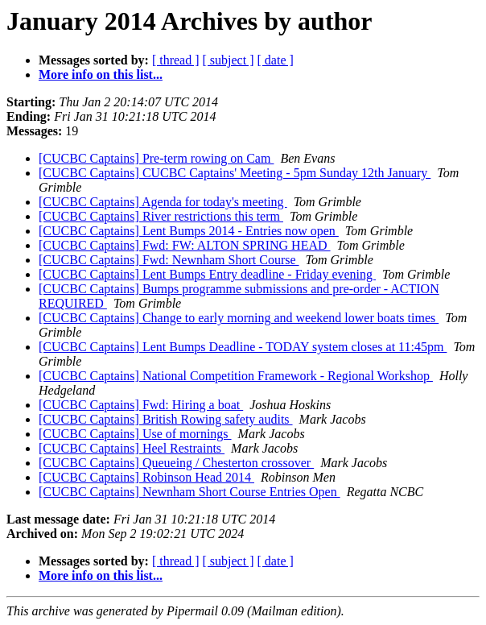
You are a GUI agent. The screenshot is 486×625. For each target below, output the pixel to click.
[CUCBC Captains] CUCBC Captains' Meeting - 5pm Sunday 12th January (234, 173)
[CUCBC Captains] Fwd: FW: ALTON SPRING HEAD (185, 245)
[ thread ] (176, 60)
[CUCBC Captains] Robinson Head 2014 (146, 477)
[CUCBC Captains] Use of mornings (135, 434)
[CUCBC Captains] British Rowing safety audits (166, 419)
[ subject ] (228, 60)
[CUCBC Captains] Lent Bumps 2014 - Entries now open (189, 231)
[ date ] (275, 60)
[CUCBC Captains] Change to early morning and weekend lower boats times (239, 318)
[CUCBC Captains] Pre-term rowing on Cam (156, 158)
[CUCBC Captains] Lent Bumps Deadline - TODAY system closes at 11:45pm (243, 347)
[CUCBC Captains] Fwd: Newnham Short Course (169, 260)
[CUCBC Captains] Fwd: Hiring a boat (141, 405)
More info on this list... (101, 74)
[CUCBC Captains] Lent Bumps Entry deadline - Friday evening (207, 274)
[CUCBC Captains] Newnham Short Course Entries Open (189, 492)
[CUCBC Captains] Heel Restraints (131, 448)
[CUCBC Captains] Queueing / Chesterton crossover (176, 463)
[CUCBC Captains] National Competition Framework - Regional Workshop (236, 376)
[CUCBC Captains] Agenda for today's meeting (163, 202)
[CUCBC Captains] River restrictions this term (161, 216)
